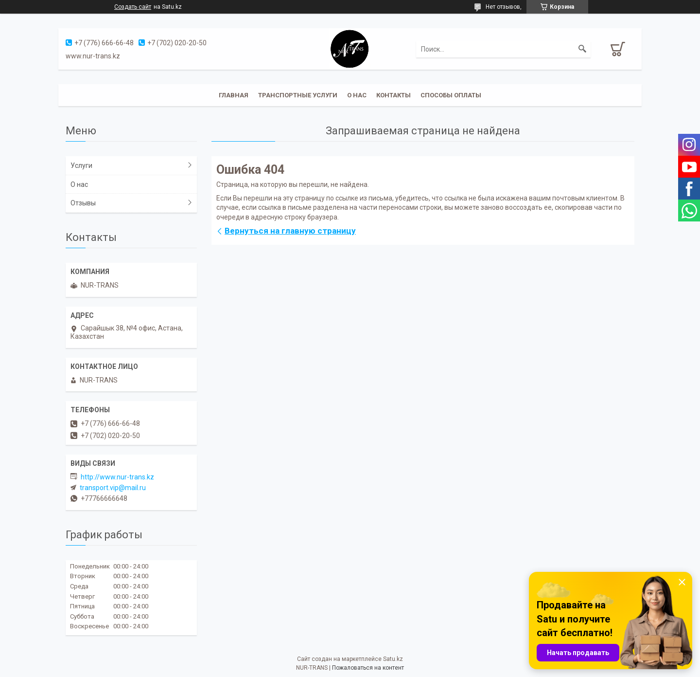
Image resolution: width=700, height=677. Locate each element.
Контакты (393, 95)
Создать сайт (132, 6)
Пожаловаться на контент (368, 667)
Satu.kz (393, 659)
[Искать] (582, 49)
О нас (357, 95)
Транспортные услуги (297, 95)
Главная (233, 95)
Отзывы (83, 203)
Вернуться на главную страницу (290, 231)
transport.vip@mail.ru (113, 488)
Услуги (81, 165)
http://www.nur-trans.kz (117, 477)
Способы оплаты (450, 95)
